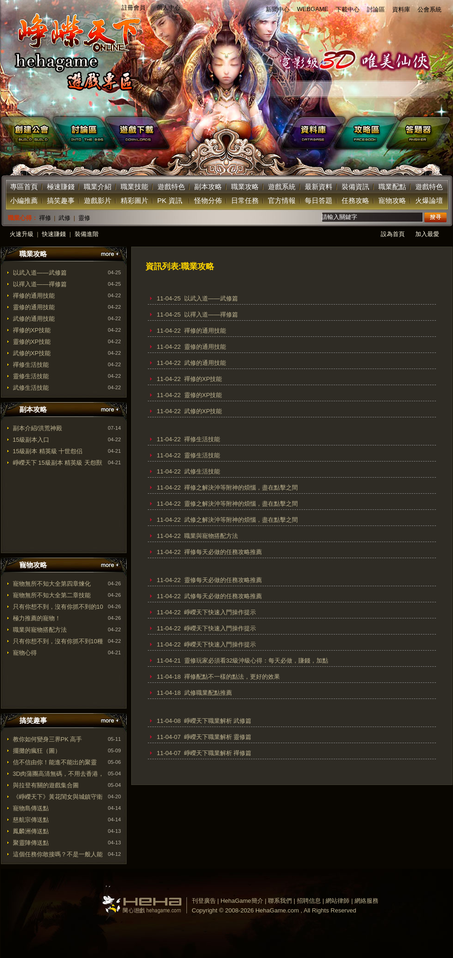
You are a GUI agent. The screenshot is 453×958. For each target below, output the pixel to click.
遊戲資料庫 (314, 133)
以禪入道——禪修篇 (40, 284)
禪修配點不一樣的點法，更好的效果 (232, 676)
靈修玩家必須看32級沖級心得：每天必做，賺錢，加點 (256, 660)
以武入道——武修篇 (40, 272)
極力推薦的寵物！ (37, 618)
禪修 (45, 217)
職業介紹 (97, 186)
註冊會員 (133, 7)
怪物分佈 (208, 200)
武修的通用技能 (34, 318)
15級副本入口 (31, 439)
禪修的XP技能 (32, 330)
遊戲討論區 (81, 133)
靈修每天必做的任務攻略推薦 (223, 580)
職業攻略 (245, 186)
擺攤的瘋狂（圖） (37, 750)
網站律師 (337, 900)
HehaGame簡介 (242, 900)
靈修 (84, 217)
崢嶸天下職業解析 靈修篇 (218, 736)
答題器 (420, 133)
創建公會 (27, 133)
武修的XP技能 (32, 353)
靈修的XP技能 (32, 341)
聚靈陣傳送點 (31, 842)
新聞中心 (278, 9)
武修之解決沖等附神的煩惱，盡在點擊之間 (241, 519)
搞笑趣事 (61, 200)
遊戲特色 (171, 186)
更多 (109, 254)
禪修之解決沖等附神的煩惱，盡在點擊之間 (241, 487)
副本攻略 (208, 186)
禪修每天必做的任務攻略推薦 (223, 551)
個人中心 (168, 7)
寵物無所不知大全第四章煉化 (52, 583)
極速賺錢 (61, 186)
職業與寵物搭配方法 (40, 629)
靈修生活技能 (31, 376)
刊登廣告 (204, 900)
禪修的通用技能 (34, 295)
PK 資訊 (169, 200)
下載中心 (348, 9)
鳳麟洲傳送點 (31, 831)
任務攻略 (355, 200)
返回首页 (74, 55)
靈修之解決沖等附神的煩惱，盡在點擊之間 (241, 503)
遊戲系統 (282, 186)
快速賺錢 (54, 234)
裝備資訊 (355, 186)
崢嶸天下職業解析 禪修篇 (218, 753)
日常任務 (245, 200)
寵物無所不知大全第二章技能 (52, 595)
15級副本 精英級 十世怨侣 (48, 451)
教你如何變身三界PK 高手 (47, 739)
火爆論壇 (429, 200)
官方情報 (282, 200)
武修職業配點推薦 (208, 692)
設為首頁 (393, 234)
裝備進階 (87, 234)
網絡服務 (366, 900)
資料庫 (401, 9)
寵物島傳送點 (31, 808)
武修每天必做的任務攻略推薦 (223, 596)
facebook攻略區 (367, 133)
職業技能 (134, 186)
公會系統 (429, 9)
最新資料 (318, 186)
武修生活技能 (31, 387)
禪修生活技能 (31, 364)
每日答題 (318, 200)
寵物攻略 (392, 200)
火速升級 (22, 234)
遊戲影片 (97, 200)
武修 (64, 217)
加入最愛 (427, 234)
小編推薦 (24, 200)
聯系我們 (280, 900)
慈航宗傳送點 (31, 819)
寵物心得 (25, 652)
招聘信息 (309, 900)
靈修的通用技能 (34, 307)
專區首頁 (24, 186)
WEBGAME (312, 9)
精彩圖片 (134, 200)
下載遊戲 (197, 133)
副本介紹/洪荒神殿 (38, 428)
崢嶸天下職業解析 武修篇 (218, 720)
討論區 (376, 9)
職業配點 (392, 186)
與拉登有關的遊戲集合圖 (46, 785)
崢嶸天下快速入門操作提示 (220, 612)
